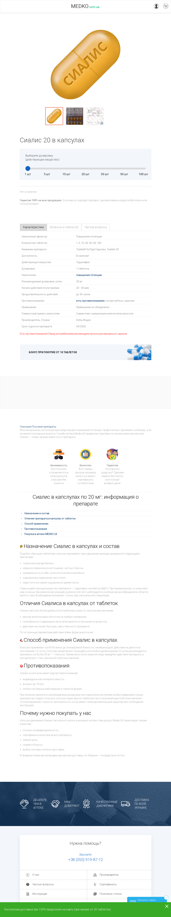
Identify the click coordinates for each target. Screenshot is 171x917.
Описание (25, 426)
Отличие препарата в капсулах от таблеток (50, 518)
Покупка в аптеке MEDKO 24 (41, 534)
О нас (35, 875)
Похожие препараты (44, 426)
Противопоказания (36, 528)
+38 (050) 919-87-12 (85, 859)
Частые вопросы (43, 884)
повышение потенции (89, 275)
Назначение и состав (37, 513)
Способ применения (36, 523)
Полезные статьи (111, 894)
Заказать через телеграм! (143, 902)
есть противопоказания (90, 300)
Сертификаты (108, 884)
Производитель (109, 875)
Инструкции (39, 894)
